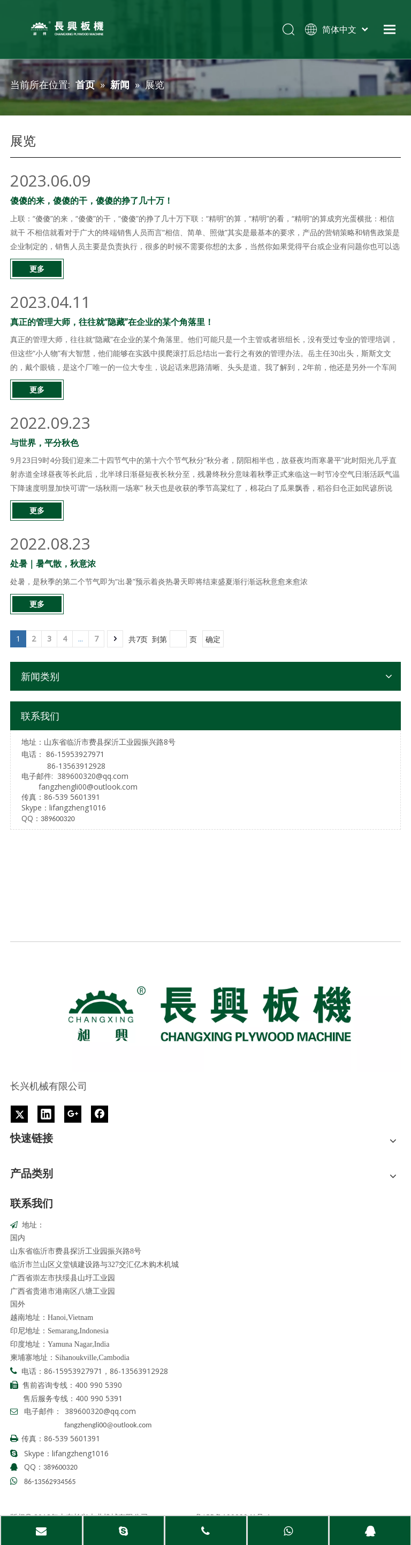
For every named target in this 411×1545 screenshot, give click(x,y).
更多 (36, 269)
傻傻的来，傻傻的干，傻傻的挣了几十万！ (91, 200)
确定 (213, 639)
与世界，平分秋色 (44, 443)
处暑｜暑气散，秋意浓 (53, 563)
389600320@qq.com (92, 776)
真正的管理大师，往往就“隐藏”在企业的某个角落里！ (112, 322)
